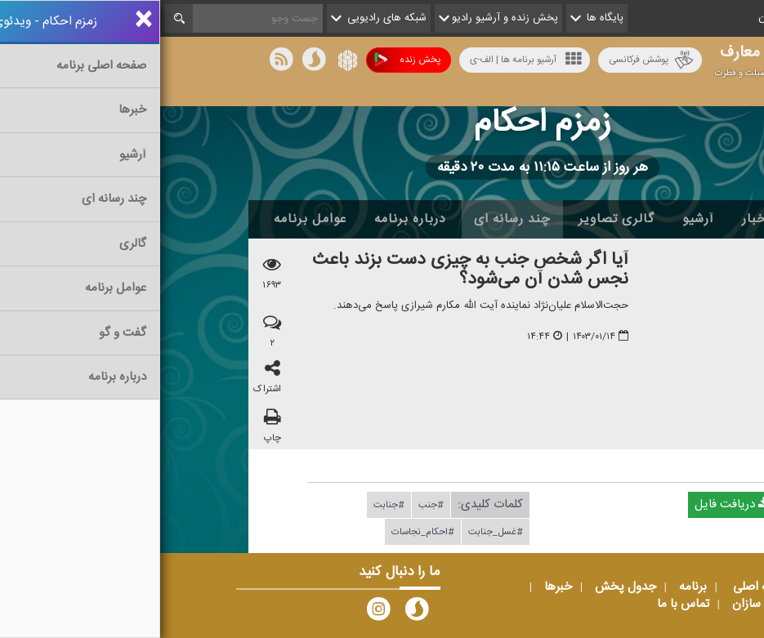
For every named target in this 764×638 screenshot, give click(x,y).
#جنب (271, 505)
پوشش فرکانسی (491, 60)
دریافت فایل (572, 504)
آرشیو (538, 219)
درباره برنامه (250, 219)
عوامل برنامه (150, 219)
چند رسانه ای (352, 219)
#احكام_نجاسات (262, 532)
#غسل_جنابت (335, 532)
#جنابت (228, 505)
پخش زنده (247, 60)
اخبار (596, 219)
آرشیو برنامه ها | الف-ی (366, 59)
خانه (651, 219)
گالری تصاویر (456, 219)
